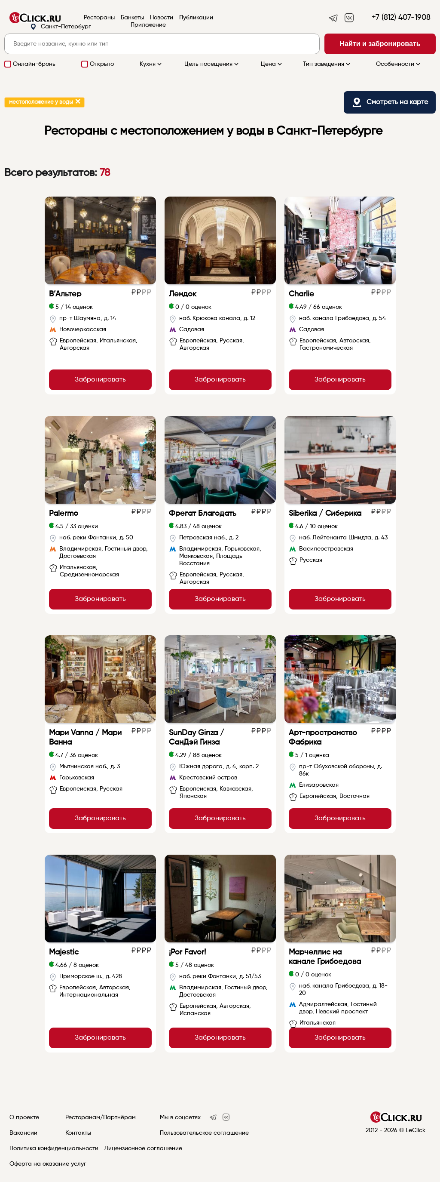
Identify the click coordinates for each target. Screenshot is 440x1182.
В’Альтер (65, 294)
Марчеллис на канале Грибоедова (325, 957)
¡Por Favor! (187, 952)
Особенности (399, 64)
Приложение (148, 25)
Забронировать (100, 379)
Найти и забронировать (380, 43)
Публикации (196, 18)
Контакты (78, 1133)
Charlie (301, 294)
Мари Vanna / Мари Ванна (85, 737)
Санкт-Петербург (60, 27)
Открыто (102, 64)
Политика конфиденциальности (53, 1148)
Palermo (63, 513)
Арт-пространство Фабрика (323, 737)
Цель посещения (212, 64)
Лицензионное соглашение (143, 1148)
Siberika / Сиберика (325, 513)
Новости (161, 18)
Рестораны (99, 18)
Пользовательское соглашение (204, 1133)
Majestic (64, 952)
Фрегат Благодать (202, 513)
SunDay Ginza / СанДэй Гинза (196, 737)
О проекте (24, 1117)
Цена (272, 64)
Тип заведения (327, 64)
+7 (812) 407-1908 (401, 18)
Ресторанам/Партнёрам (100, 1117)
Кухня (151, 64)
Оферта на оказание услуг (47, 1164)
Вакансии (23, 1133)
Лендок (182, 294)
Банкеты (132, 18)
